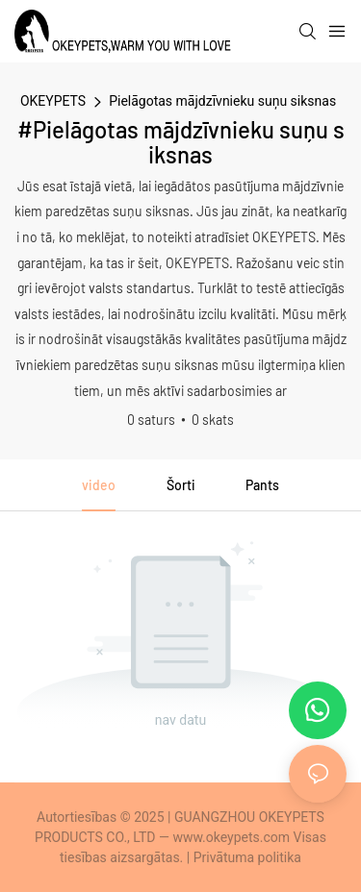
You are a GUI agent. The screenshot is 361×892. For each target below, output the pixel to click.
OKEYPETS (53, 101)
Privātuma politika (247, 857)
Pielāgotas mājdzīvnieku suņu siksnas (222, 101)
